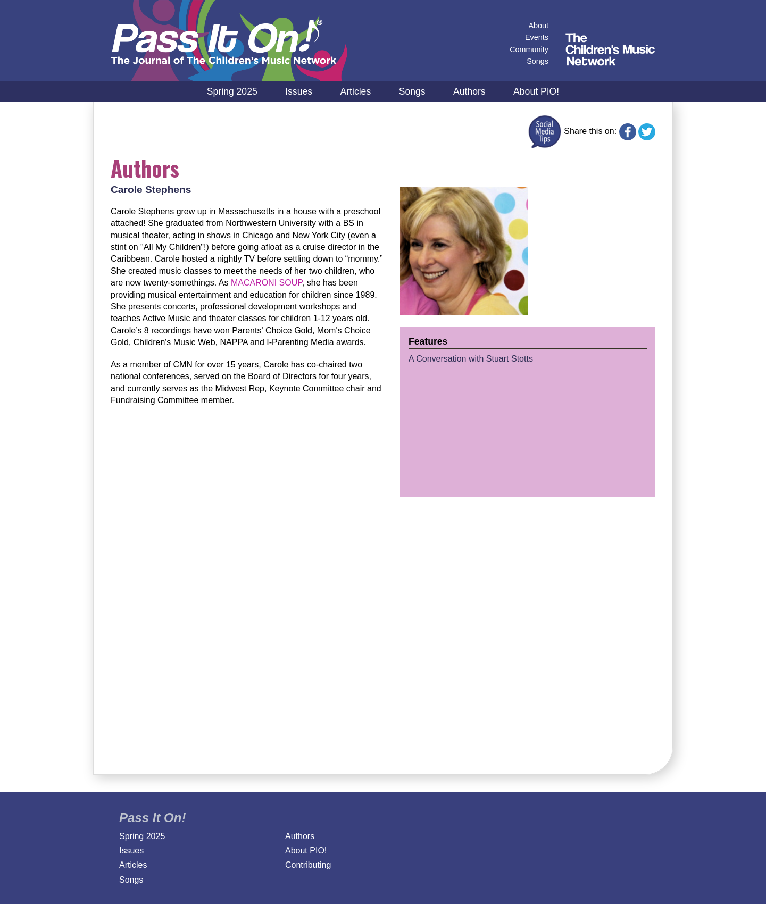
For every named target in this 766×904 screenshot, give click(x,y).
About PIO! (536, 91)
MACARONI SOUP (266, 282)
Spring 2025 (232, 91)
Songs (412, 91)
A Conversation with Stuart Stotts (471, 358)
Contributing (308, 864)
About (538, 25)
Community (529, 49)
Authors (469, 91)
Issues (298, 91)
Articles (355, 91)
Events (536, 37)
